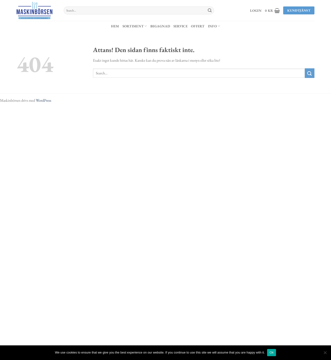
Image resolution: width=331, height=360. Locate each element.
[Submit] (210, 10)
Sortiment (135, 26)
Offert (198, 26)
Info (214, 26)
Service (180, 26)
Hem (115, 26)
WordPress (43, 100)
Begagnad (160, 26)
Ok (272, 352)
